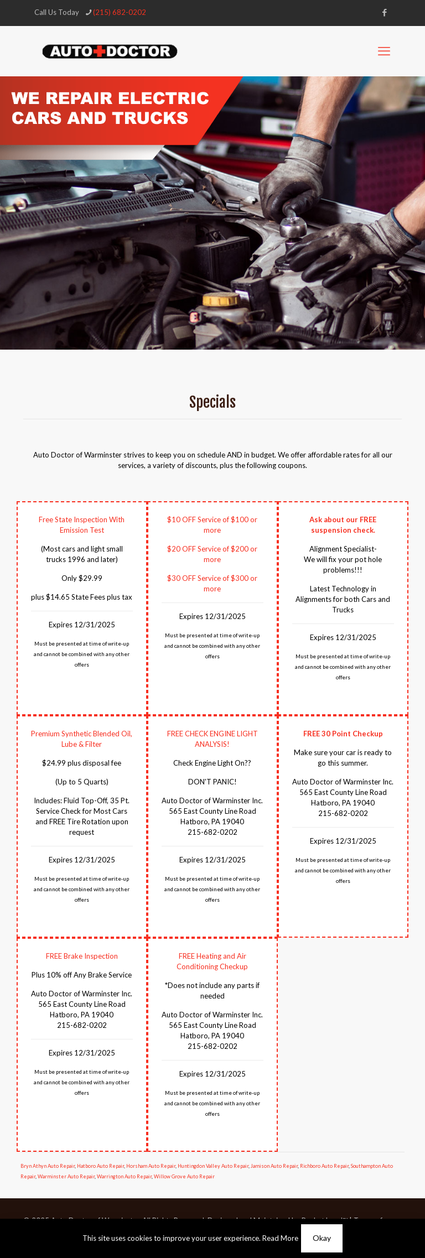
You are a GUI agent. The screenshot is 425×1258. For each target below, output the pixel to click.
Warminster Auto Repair (66, 1176)
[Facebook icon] (384, 12)
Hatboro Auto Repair (100, 1166)
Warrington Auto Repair (124, 1176)
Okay (322, 1238)
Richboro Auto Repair (324, 1166)
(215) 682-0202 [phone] (119, 12)
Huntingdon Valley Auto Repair (213, 1166)
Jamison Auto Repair (274, 1166)
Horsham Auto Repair (150, 1166)
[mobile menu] (384, 50)
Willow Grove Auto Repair (184, 1176)
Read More (280, 1238)
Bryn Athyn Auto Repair (47, 1166)
